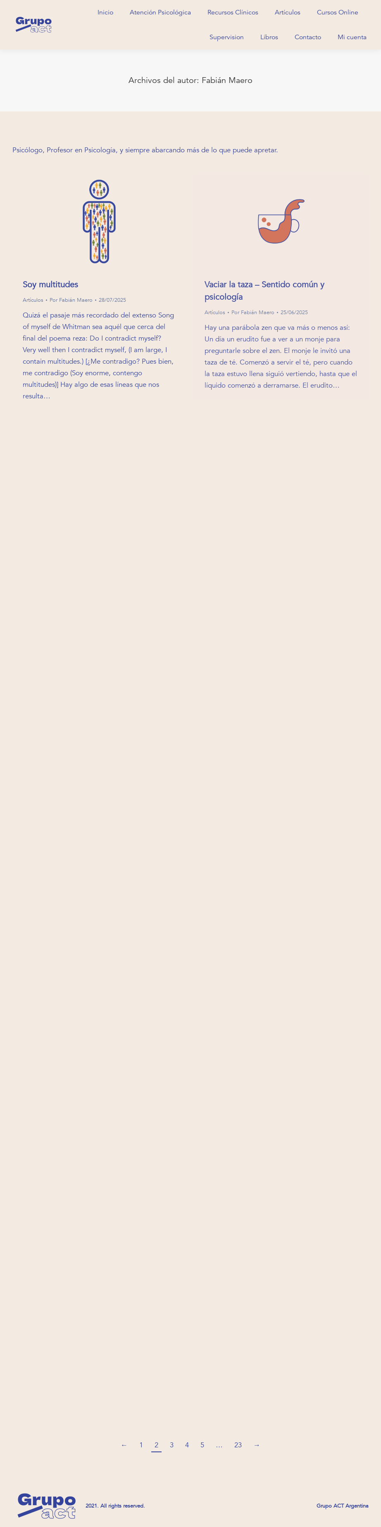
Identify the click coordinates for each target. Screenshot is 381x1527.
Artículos (33, 300)
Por (71, 300)
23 (238, 1445)
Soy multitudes (50, 284)
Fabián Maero (227, 80)
